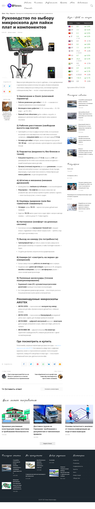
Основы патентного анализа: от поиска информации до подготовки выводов (77, 433)
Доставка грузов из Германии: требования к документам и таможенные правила (47, 433)
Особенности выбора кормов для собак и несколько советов (7, 116)
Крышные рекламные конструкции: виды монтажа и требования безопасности (14, 433)
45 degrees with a (73, 182)
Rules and (70, 175)
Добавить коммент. (12, 32)
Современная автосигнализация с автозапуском (32, 481)
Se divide (52, 463)
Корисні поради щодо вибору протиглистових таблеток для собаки (64, 475)
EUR (76, 87)
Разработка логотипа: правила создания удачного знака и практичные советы (85, 215)
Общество (7, 425)
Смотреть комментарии (49, 392)
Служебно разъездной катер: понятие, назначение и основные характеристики (85, 103)
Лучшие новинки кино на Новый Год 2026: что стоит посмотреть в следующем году (84, 193)
